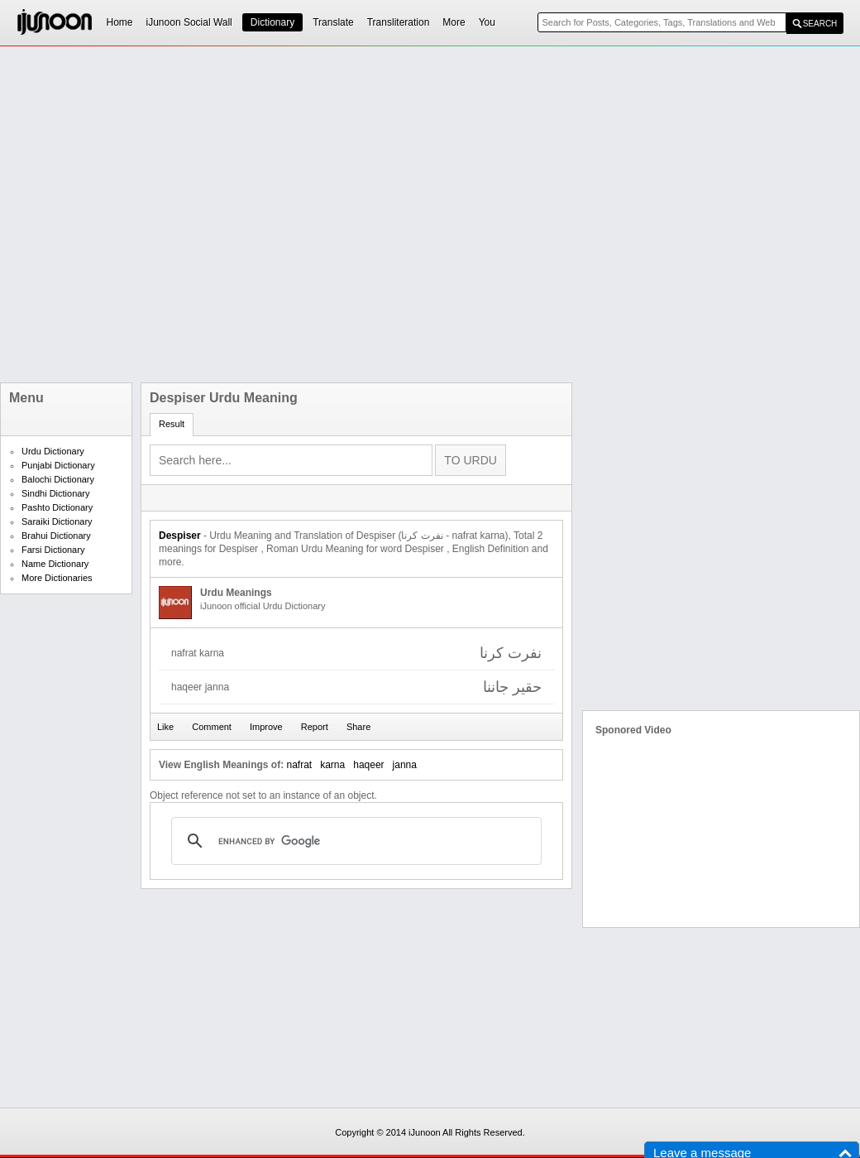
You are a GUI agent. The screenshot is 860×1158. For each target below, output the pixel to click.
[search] (354, 841)
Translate (333, 22)
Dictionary (272, 22)
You (487, 22)
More (453, 22)
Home (120, 22)
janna (405, 765)
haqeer (368, 765)
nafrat (299, 765)
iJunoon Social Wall (189, 22)
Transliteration (398, 22)
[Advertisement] (188, 214)
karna (332, 765)
